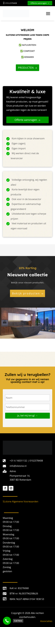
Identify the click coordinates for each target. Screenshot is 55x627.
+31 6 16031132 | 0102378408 (26, 460)
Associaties (46, 621)
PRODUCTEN (26, 67)
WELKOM (27, 30)
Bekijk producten (26, 293)
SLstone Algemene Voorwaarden (20, 501)
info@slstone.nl (18, 466)
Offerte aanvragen (39, 3)
